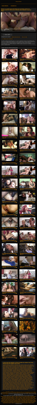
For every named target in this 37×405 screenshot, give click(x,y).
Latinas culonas (23, 398)
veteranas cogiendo (16, 370)
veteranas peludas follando (23, 376)
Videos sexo (7, 399)
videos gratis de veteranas (29, 384)
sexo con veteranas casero (14, 367)
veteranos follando (29, 379)
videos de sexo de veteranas (23, 381)
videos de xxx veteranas (19, 384)
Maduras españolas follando (31, 396)
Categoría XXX (13, 5)
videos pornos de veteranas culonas (23, 388)
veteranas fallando (19, 373)
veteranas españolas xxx (10, 373)
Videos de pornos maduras (7, 402)
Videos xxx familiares (24, 402)
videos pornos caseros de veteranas (26, 387)
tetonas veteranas (23, 367)
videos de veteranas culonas (24, 382)
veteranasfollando (15, 379)
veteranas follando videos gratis (18, 375)
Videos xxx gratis (17, 398)
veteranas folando (26, 373)
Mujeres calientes (12, 399)
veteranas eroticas (23, 372)
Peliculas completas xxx (10, 397)
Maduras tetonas (3, 396)
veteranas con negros (17, 371)
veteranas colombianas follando (26, 370)
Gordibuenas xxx (29, 399)
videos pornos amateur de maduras (13, 387)
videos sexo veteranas (24, 389)
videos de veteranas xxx (10, 384)
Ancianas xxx (17, 397)
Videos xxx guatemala (21, 400)
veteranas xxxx (8, 379)
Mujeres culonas (18, 396)
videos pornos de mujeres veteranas (9, 388)
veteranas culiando (24, 371)
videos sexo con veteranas (14, 389)
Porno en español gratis (24, 401)
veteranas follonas (27, 375)
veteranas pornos (10, 377)
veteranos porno (6, 380)
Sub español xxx (18, 402)
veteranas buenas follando (7, 370)
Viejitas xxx (13, 396)
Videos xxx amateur (8, 400)
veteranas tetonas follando (27, 377)
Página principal (5, 5)
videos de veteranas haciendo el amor (17, 383)
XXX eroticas (12, 398)
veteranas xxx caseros (15, 378)
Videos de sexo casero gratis (30, 397)
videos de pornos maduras (13, 381)
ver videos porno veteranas (7, 38)
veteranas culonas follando (14, 372)
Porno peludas (4, 397)
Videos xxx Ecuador (7, 398)
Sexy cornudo (24, 36)
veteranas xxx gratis (23, 378)
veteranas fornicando (6, 376)
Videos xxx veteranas (9, 401)
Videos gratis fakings (16, 401)
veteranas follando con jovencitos (13, 374)
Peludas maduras (31, 402)
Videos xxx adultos (24, 396)
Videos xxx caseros (22, 397)
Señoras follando (24, 399)
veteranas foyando (14, 376)
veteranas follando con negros (24, 374)
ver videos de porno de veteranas (25, 368)
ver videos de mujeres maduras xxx (12, 368)
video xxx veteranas (21, 380)
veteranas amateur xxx (27, 369)
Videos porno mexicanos (29, 398)
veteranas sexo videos (18, 377)
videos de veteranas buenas (14, 382)
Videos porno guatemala (29, 400)
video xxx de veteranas (13, 380)
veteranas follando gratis (7, 375)
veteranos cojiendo (21, 379)
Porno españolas (18, 399)
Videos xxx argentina (14, 400)
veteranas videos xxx (6, 378)
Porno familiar (30, 401)
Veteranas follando (18, 1)
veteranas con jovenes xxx (7, 371)
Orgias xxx (13, 402)
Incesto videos (8, 396)
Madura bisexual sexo (16, 36)
